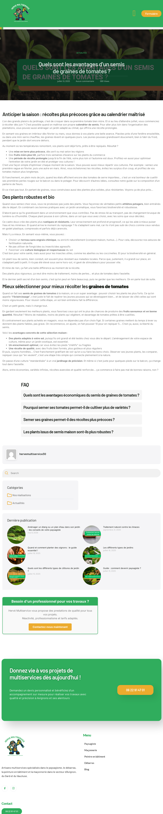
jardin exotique (43, 341)
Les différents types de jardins (118, 547)
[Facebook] (5, 788)
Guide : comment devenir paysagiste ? (122, 568)
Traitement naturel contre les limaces (121, 527)
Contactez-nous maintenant (50, 626)
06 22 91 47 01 (135, 690)
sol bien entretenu (67, 300)
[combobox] (81, 473)
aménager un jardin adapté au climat (58, 127)
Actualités (81, 54)
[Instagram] (13, 788)
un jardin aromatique (77, 207)
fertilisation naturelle (20, 243)
